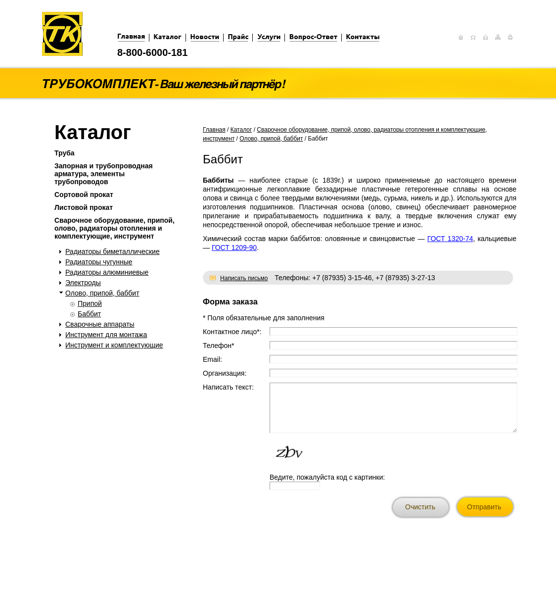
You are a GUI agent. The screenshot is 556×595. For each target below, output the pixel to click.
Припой (90, 303)
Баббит (89, 314)
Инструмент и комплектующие (114, 345)
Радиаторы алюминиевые (106, 272)
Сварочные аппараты (100, 324)
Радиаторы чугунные (99, 262)
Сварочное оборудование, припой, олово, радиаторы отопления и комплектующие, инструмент (114, 228)
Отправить (484, 507)
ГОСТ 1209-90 (234, 247)
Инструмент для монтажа (106, 335)
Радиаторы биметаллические (112, 251)
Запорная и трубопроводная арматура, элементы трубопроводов (103, 174)
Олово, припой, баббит (102, 293)
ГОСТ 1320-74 (450, 239)
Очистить (420, 507)
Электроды (83, 283)
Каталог (241, 129)
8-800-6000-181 (152, 52)
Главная (214, 129)
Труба (64, 153)
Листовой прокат (83, 207)
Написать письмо (244, 278)
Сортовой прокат (83, 194)
